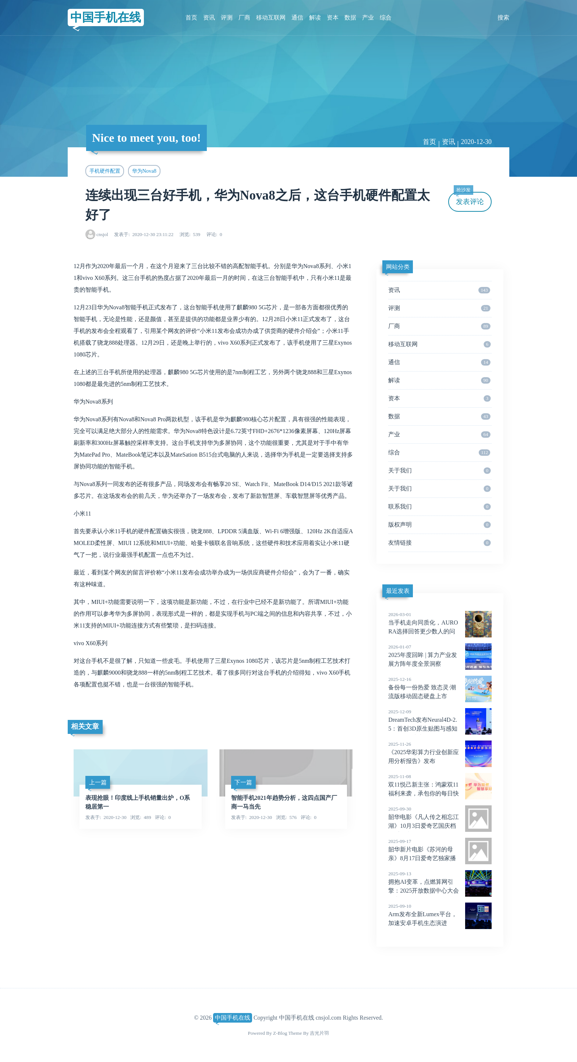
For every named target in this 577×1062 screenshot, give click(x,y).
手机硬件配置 (104, 171)
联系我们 (439, 506)
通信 (297, 17)
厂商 (244, 17)
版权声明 (439, 524)
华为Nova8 (144, 171)
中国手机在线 (105, 17)
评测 (227, 17)
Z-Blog (280, 1033)
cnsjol (102, 234)
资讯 (209, 17)
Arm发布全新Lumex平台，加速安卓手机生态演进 (440, 914)
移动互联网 (271, 17)
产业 (368, 17)
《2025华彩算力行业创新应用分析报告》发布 (440, 752)
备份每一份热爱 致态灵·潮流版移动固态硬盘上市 (440, 687)
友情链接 (439, 542)
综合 (386, 17)
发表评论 (469, 198)
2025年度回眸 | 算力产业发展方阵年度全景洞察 (440, 655)
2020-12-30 (476, 141)
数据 (350, 17)
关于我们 (439, 470)
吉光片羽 (319, 1033)
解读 (315, 17)
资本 (333, 17)
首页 (191, 17)
